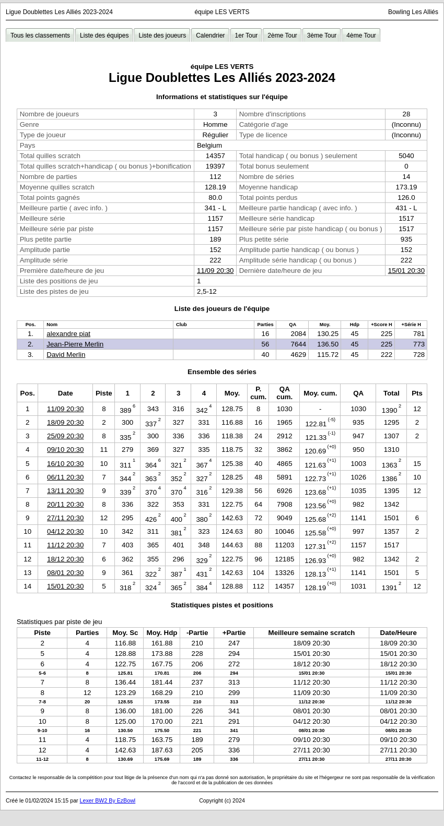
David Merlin (65, 354)
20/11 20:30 (65, 504)
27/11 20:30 (65, 518)
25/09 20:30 (65, 436)
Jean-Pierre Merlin (74, 344)
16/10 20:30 (65, 464)
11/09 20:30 (215, 270)
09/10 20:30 (65, 449)
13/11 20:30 (65, 491)
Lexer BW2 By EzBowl (108, 800)
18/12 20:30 (65, 559)
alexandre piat (68, 334)
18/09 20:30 (65, 422)
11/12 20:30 (65, 545)
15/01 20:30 (406, 270)
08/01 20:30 (65, 573)
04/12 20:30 (65, 531)
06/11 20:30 (65, 477)
